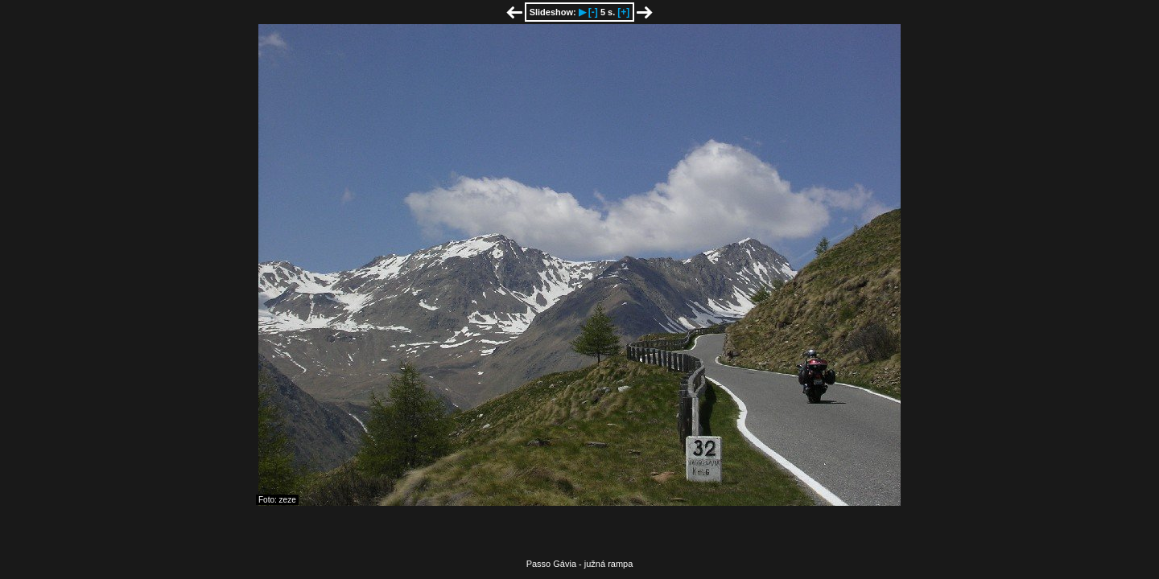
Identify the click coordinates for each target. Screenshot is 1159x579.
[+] (623, 12)
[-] (593, 12)
